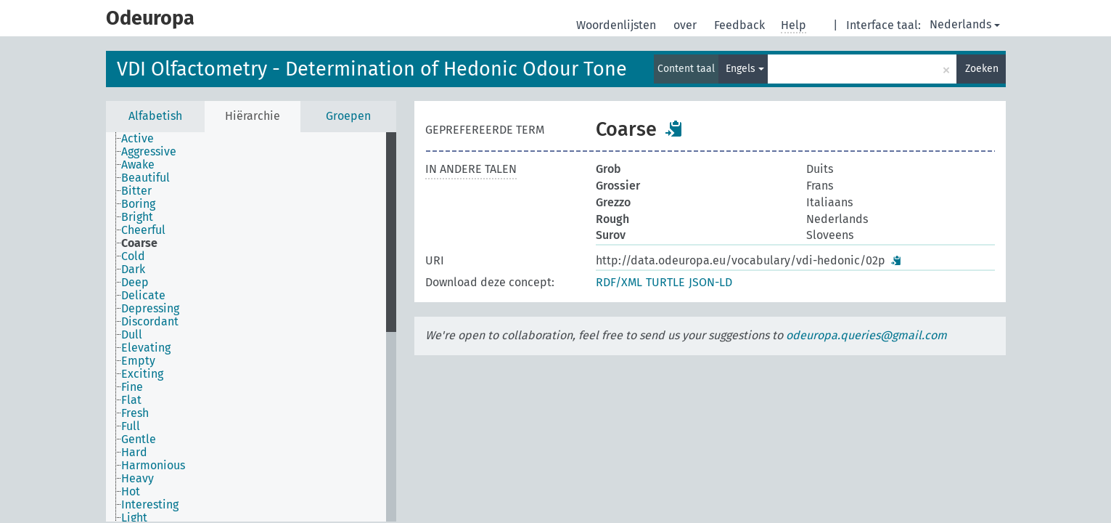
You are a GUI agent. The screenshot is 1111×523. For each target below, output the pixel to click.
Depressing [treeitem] (150, 308)
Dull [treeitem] (131, 334)
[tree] (251, 327)
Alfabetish (155, 116)
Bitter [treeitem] (136, 191)
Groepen (348, 116)
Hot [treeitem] (130, 491)
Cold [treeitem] (133, 256)
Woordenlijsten (617, 25)
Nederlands (965, 24)
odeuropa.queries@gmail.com (866, 335)
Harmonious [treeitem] (153, 465)
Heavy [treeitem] (137, 478)
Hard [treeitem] (134, 452)
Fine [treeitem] (132, 387)
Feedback (741, 25)
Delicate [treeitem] (143, 295)
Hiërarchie (252, 116)
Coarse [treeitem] (139, 243)
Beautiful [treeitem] (145, 178)
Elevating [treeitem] (146, 347)
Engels (745, 68)
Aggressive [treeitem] (148, 151)
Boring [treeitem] (138, 204)
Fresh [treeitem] (135, 413)
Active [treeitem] (137, 138)
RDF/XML (619, 282)
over (686, 25)
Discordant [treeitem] (150, 321)
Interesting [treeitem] (150, 504)
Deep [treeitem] (135, 282)
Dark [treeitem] (133, 269)
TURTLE (665, 282)
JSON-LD (710, 282)
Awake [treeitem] (138, 164)
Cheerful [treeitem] (143, 230)
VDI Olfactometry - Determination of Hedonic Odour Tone (372, 69)
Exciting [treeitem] (142, 374)
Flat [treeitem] (131, 400)
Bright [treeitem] (137, 217)
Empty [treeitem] (138, 361)
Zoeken (982, 68)
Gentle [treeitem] (138, 439)
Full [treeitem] (130, 426)
